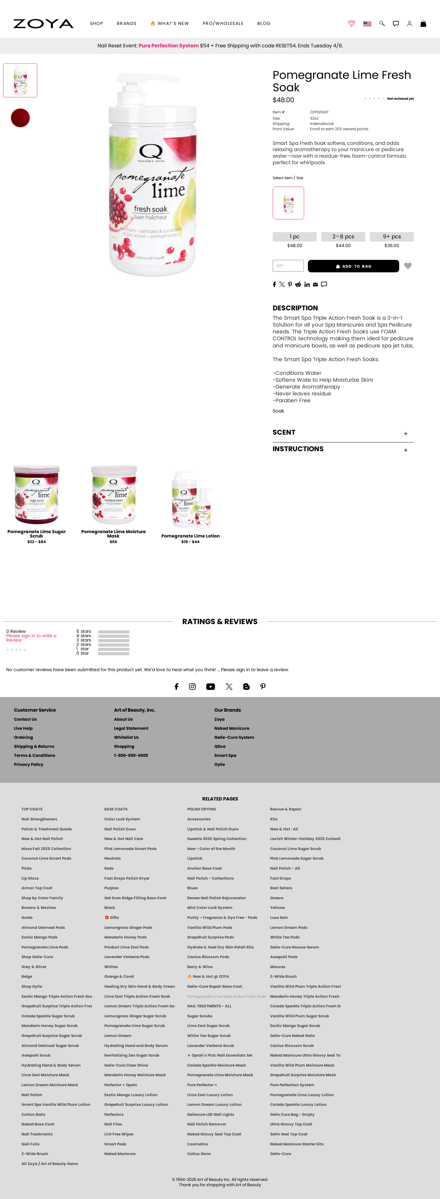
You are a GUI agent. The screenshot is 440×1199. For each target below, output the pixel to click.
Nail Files (113, 1124)
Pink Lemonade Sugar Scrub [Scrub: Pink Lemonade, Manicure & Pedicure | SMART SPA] (296, 858)
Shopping (124, 747)
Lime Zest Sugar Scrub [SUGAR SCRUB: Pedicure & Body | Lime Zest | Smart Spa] (208, 1026)
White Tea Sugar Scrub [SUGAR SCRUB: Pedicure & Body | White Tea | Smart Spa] (209, 1036)
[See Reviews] (389, 99)
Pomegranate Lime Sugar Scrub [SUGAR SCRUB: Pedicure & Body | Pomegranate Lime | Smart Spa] (134, 1026)
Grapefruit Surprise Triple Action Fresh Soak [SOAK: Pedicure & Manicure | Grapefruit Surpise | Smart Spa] (57, 1006)
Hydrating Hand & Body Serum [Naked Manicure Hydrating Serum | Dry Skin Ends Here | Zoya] (51, 1065)
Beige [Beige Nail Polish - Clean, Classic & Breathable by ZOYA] (27, 976)
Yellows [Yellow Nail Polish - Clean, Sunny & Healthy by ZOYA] (277, 908)
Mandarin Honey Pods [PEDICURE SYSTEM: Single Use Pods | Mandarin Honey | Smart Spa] (125, 937)
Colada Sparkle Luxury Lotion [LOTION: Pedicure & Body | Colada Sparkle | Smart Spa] (298, 1104)
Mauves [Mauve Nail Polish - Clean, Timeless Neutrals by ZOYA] (277, 967)
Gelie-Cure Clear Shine (126, 1065)
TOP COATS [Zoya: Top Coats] (32, 809)
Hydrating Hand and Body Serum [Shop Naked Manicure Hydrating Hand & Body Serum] (136, 1046)
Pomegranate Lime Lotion (190, 536)
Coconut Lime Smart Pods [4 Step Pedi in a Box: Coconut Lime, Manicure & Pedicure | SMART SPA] (46, 858)
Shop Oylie (32, 986)
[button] (43, 23)
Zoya (219, 720)
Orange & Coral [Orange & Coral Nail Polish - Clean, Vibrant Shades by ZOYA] (119, 976)
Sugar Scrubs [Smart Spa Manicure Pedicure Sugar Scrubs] (200, 1016)
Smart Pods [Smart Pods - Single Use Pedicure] (115, 1144)
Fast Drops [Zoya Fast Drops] (280, 878)
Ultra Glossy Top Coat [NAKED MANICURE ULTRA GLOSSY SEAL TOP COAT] (291, 1124)
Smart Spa (225, 756)
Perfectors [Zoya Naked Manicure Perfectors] (114, 1114)
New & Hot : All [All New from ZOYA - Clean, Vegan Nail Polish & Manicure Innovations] (284, 829)
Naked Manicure (231, 729)
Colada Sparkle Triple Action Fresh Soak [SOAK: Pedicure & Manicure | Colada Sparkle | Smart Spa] (305, 1006)
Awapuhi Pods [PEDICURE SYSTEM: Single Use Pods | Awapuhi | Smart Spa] (284, 957)
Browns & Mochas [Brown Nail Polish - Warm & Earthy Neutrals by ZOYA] (39, 908)
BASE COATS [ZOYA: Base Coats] (115, 809)
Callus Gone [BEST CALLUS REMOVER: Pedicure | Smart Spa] (199, 1154)
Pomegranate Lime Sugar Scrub (36, 534)
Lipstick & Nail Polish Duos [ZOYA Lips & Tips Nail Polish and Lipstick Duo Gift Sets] (213, 829)
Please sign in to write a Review (31, 638)
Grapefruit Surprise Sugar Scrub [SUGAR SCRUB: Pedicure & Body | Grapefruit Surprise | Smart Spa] (52, 1036)
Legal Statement (131, 729)
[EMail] (315, 284)
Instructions (340, 449)
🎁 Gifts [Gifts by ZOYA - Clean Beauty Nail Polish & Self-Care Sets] (111, 918)
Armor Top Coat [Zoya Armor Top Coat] (37, 888)
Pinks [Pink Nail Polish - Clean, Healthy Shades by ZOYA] (27, 868)
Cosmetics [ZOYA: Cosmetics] (197, 1144)
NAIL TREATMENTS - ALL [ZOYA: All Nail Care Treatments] (209, 1006)
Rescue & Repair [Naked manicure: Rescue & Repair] (285, 809)
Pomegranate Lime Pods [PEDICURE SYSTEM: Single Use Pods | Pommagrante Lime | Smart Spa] (45, 947)
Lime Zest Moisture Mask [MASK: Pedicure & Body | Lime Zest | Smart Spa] (45, 1075)
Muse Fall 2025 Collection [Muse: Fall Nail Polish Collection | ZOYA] (46, 849)
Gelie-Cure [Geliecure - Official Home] (280, 1154)
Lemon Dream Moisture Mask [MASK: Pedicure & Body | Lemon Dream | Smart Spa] (50, 1085)
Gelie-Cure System (234, 738)
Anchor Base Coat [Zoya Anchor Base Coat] (204, 868)
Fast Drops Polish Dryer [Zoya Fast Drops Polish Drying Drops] (127, 878)
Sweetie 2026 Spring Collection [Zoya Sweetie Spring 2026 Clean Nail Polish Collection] (216, 839)
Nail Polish (32, 1095)
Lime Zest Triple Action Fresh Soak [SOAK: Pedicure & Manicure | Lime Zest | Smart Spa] (137, 996)
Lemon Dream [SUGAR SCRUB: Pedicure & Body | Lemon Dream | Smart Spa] (118, 1036)
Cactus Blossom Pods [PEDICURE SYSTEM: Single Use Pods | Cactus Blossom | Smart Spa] (208, 957)
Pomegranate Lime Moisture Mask (113, 534)
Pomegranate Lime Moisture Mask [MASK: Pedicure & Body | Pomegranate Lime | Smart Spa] (220, 1075)
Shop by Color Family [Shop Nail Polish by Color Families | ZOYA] (42, 898)
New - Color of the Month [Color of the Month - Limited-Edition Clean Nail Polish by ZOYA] (211, 849)
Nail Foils (31, 1144)
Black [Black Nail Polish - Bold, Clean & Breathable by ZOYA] (109, 908)
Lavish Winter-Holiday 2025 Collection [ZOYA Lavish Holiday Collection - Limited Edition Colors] (305, 839)
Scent (340, 432)
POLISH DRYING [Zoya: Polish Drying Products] (201, 809)
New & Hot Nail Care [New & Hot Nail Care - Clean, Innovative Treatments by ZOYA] (123, 839)
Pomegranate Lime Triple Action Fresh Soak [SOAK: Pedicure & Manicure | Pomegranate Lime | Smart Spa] (226, 996)
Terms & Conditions (34, 756)
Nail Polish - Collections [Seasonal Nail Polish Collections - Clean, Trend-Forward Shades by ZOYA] (210, 878)
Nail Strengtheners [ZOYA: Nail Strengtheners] (39, 819)
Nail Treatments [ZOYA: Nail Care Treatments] (37, 1134)
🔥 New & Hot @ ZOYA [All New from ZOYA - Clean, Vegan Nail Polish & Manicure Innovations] (208, 976)
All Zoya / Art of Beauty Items (50, 1164)
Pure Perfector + (202, 1085)
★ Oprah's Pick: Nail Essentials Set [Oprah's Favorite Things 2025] (219, 1055)
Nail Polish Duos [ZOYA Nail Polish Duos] (120, 829)
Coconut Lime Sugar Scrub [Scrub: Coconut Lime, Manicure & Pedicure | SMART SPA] (295, 849)
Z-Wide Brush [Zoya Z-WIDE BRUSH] (35, 1154)
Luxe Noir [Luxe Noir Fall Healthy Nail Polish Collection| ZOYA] (279, 918)
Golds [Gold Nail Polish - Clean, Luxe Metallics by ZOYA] (27, 918)
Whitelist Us (126, 738)
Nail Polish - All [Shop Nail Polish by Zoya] (285, 868)
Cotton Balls (33, 1114)
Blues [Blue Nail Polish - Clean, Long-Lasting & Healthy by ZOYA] (192, 888)
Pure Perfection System (169, 45)
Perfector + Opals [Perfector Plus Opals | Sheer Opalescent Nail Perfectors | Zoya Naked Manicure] (120, 1085)
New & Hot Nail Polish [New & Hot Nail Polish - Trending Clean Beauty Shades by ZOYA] (42, 839)
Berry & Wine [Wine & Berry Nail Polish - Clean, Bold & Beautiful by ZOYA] (200, 967)
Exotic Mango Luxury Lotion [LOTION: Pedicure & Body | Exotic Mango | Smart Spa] (130, 1095)
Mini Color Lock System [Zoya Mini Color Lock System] (209, 908)
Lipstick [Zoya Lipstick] (194, 858)
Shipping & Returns (34, 747)
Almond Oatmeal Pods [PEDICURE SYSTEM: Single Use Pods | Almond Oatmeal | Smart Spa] (43, 927)
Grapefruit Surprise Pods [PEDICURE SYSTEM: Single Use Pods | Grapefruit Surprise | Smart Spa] (210, 937)
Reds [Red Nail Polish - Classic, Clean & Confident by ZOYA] (109, 868)
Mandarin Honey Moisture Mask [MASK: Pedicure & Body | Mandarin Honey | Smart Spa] (135, 1075)
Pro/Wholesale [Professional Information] (223, 23)
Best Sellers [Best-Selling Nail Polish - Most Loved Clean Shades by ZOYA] (281, 888)
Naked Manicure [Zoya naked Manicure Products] (120, 1154)
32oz (295, 118)
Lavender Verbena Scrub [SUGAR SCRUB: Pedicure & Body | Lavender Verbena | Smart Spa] (210, 1046)
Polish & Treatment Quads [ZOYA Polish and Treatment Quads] (47, 829)
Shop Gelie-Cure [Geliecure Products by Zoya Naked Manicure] (37, 957)
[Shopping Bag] (423, 24)
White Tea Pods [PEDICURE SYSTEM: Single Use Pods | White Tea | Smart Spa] (285, 937)
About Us (123, 720)
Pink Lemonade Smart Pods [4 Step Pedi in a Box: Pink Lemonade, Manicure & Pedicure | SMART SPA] (130, 849)
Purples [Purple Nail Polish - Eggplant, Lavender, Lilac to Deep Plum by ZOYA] (111, 888)
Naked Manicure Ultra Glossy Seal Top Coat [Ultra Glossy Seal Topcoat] (305, 1055)
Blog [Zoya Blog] (264, 23)
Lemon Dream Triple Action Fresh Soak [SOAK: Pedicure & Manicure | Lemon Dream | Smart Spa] (139, 1006)
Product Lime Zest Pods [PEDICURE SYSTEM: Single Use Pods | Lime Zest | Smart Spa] (126, 947)
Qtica (220, 747)
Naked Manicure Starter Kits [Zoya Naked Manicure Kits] (297, 1144)
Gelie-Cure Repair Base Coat (214, 986)
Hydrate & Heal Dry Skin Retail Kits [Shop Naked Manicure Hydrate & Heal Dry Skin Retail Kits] (220, 947)
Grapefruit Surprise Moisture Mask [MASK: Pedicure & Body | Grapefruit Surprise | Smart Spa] (303, 1075)
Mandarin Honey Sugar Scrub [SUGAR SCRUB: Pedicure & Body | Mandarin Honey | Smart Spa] (50, 1026)
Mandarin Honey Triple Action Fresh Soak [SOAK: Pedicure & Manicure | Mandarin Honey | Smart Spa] (305, 996)
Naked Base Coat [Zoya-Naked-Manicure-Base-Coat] (38, 1124)
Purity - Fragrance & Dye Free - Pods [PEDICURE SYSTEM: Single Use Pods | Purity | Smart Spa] (222, 918)
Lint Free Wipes (119, 1134)
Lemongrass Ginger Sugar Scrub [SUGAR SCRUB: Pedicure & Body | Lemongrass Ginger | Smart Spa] (135, 1016)
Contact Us (25, 720)
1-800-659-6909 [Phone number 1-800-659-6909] (131, 756)
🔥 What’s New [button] (169, 23)
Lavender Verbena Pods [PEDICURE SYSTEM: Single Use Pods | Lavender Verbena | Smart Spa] (127, 957)
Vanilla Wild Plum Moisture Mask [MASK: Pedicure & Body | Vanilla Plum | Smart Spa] (302, 1065)
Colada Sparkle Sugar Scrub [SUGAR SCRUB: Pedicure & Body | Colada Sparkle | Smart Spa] (48, 1016)
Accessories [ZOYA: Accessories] (199, 819)
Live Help (23, 729)
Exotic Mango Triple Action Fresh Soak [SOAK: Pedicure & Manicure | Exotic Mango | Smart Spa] (57, 996)
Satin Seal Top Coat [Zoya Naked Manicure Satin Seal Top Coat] (289, 1134)
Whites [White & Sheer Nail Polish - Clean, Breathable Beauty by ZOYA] (111, 967)
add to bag (339, 266)
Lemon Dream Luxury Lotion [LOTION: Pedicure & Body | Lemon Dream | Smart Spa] (214, 1104)
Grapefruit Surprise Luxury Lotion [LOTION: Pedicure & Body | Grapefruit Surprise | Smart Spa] (136, 1104)
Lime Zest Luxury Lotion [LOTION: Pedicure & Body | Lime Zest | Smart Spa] (210, 1095)
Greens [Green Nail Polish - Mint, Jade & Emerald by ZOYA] (277, 898)
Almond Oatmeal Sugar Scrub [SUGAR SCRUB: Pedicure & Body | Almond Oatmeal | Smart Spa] (50, 1046)
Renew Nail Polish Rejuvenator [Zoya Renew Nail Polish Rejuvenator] (216, 898)
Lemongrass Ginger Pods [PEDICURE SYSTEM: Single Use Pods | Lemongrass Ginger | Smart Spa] (128, 927)
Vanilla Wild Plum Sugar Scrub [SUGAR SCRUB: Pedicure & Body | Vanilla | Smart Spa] (299, 1016)
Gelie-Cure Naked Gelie (292, 1036)
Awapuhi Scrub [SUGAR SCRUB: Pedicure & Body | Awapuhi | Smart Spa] (36, 1055)
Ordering (23, 738)
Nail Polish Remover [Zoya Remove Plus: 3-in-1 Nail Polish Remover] (206, 1124)
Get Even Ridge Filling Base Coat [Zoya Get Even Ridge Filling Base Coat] (135, 898)
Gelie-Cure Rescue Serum (294, 947)
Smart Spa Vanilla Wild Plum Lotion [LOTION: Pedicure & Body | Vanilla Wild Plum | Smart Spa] (56, 1104)
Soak (278, 411)
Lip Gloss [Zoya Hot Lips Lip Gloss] (30, 878)
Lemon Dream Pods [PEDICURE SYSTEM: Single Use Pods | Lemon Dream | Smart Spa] (289, 927)
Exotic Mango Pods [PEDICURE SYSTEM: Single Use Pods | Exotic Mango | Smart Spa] (40, 937)
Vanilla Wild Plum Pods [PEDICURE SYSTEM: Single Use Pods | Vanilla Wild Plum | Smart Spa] (209, 927)
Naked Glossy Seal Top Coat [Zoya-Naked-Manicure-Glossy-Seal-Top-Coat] (214, 1134)
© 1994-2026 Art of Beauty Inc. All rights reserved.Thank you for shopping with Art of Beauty (220, 1182)
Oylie (219, 765)
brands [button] (126, 23)
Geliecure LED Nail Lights (210, 1114)
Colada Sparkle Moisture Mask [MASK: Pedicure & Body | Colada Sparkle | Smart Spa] (216, 1065)
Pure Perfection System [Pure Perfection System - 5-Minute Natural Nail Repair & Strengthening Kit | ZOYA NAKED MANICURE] (292, 1085)
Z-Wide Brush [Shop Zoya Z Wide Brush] (283, 976)
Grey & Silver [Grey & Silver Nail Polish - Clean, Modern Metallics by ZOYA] (34, 967)
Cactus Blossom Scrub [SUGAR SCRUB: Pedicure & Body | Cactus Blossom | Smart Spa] (292, 1046)
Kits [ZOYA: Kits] (274, 819)
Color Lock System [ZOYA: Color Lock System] (122, 819)
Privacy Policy (28, 765)
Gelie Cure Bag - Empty (292, 1114)
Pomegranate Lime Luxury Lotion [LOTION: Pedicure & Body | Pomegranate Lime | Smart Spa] (302, 1095)
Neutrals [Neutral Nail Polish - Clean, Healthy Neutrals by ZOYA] (112, 858)
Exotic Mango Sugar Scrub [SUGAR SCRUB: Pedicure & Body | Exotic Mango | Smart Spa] (295, 1026)
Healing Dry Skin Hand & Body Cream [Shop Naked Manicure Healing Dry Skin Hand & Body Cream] (139, 986)
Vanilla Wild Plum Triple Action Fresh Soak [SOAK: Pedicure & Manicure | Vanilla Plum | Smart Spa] (305, 986)
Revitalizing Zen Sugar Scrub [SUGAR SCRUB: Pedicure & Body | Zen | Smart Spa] (131, 1055)
